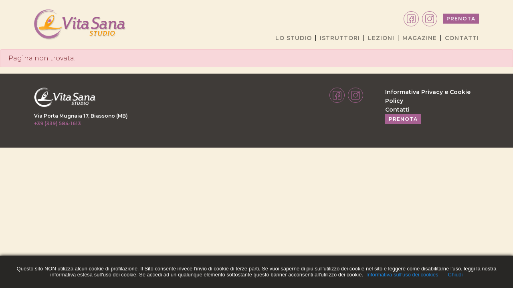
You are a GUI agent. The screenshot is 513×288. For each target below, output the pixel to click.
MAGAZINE (419, 38)
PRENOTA (460, 19)
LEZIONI (381, 38)
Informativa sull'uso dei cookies (402, 275)
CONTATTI (462, 38)
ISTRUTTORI (340, 38)
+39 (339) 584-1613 (57, 123)
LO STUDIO (293, 38)
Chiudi (455, 275)
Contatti (397, 109)
